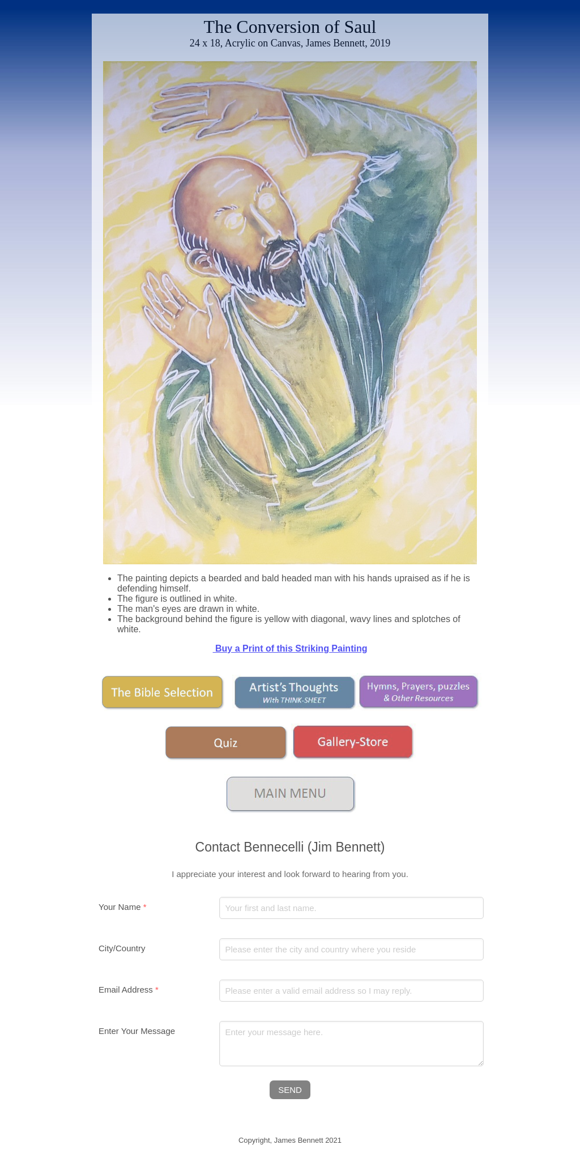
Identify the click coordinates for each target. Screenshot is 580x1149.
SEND (290, 1090)
